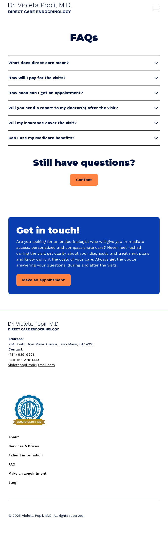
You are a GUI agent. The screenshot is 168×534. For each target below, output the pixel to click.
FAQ (11, 464)
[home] (39, 8)
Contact (84, 179)
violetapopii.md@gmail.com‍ (31, 365)
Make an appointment (43, 280)
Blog (12, 482)
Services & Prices (23, 446)
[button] (155, 8)
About (13, 437)
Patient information (25, 455)
